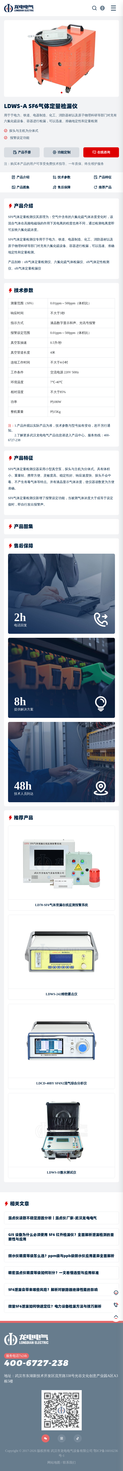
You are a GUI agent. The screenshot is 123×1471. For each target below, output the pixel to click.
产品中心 (78, 435)
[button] (61, 92)
